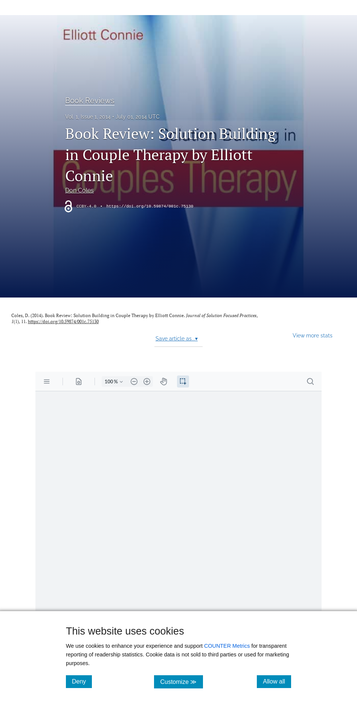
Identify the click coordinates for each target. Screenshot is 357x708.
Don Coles (79, 190)
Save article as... (177, 339)
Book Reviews (89, 100)
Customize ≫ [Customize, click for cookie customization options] (181, 681)
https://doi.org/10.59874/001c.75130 (149, 206)
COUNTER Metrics (227, 646)
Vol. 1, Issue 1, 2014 (88, 117)
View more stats (313, 335)
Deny (82, 681)
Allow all (277, 681)
